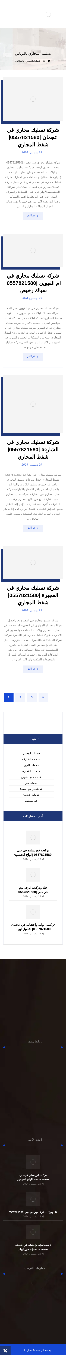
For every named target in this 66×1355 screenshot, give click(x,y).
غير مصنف (31, 800)
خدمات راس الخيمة (31, 788)
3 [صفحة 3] (32, 697)
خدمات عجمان (31, 794)
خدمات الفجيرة (31, 771)
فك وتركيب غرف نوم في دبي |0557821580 (33, 1212)
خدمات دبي (31, 782)
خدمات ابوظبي (31, 753)
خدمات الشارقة (31, 759)
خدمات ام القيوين (31, 777)
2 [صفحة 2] (20, 697)
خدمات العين (31, 765)
